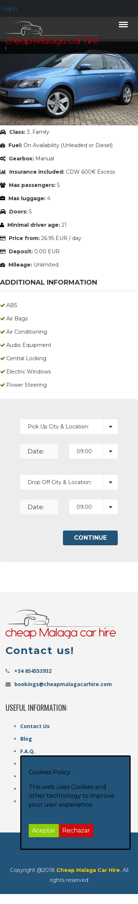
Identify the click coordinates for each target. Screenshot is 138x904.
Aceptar (44, 830)
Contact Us (35, 726)
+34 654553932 (33, 670)
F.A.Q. (27, 751)
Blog (26, 738)
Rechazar (76, 830)
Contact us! (40, 650)
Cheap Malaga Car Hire (88, 870)
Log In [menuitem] (10, 8)
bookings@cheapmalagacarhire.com (63, 684)
